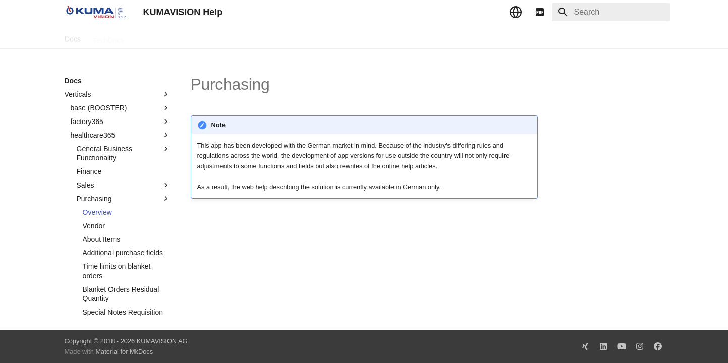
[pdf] (540, 12)
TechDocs (107, 37)
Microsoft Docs (209, 37)
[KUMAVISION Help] (96, 12)
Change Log (155, 37)
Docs (73, 37)
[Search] (611, 12)
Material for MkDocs (124, 351)
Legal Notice (265, 37)
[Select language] (516, 12)
